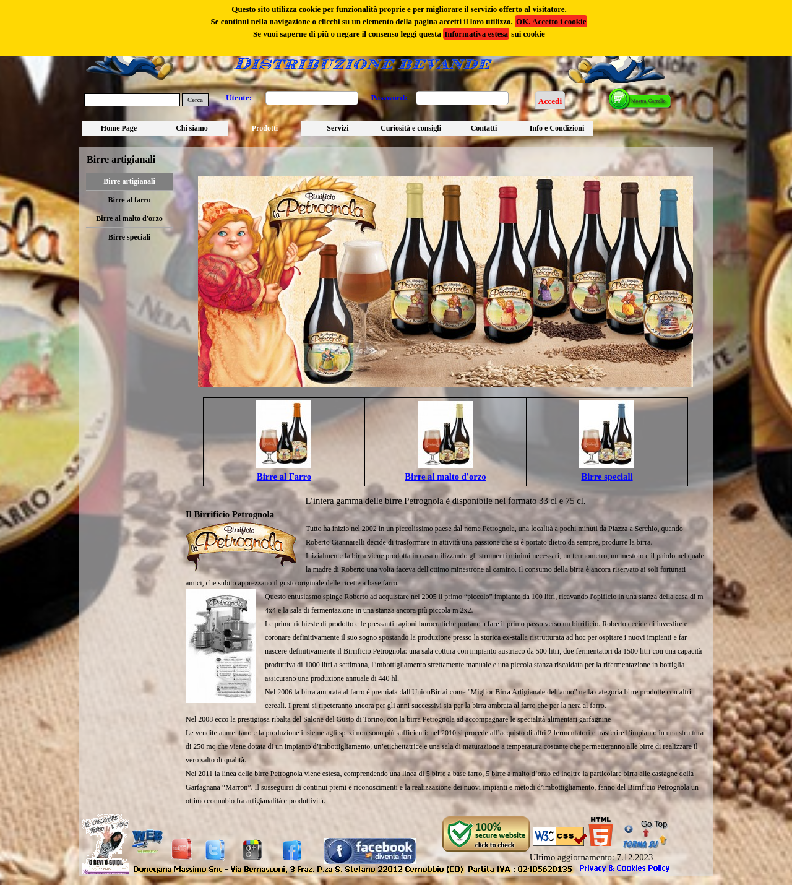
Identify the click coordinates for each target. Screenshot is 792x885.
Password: (389, 97)
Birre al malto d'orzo (129, 218)
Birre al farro (129, 200)
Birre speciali (129, 237)
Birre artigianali (129, 181)
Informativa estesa (476, 33)
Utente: (239, 97)
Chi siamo (192, 128)
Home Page (119, 128)
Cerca (195, 100)
